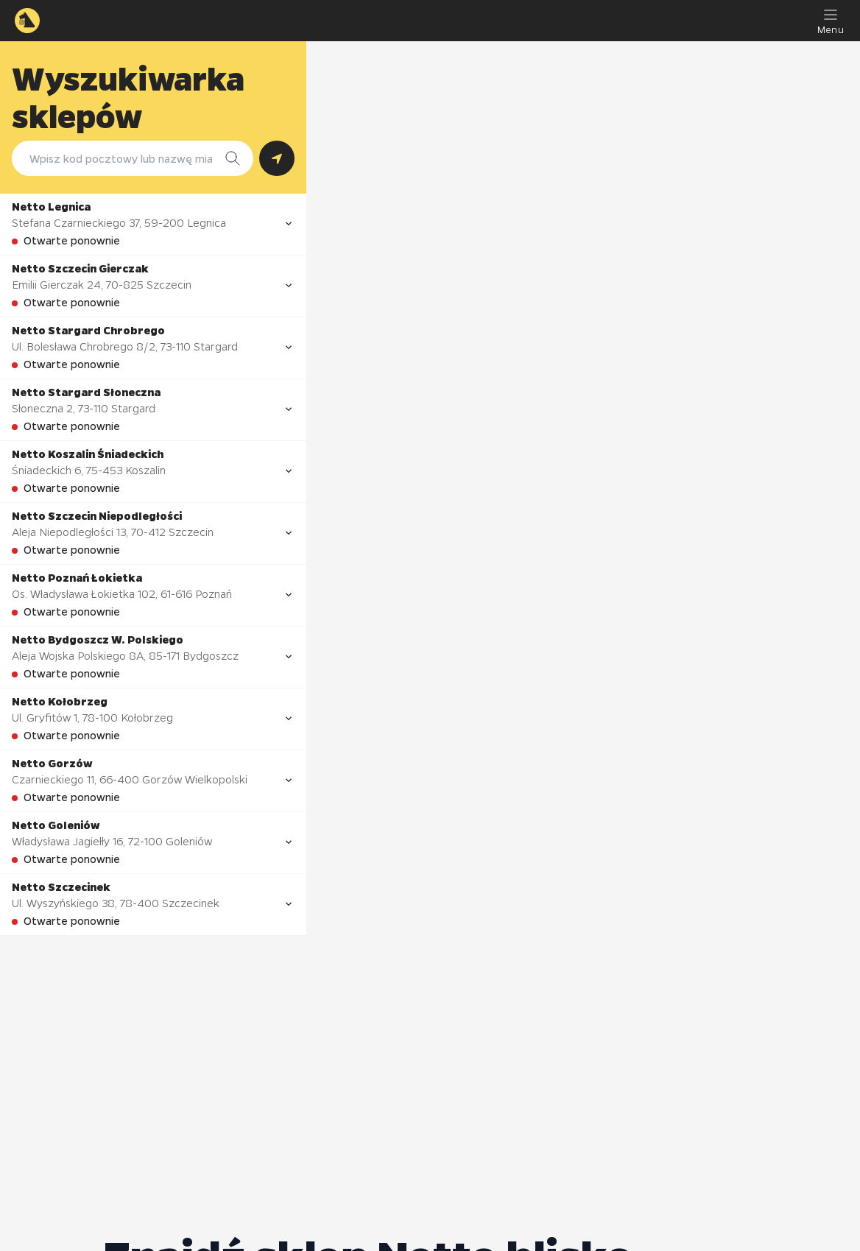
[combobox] (118, 158)
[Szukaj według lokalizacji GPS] (277, 158)
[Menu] (830, 20)
